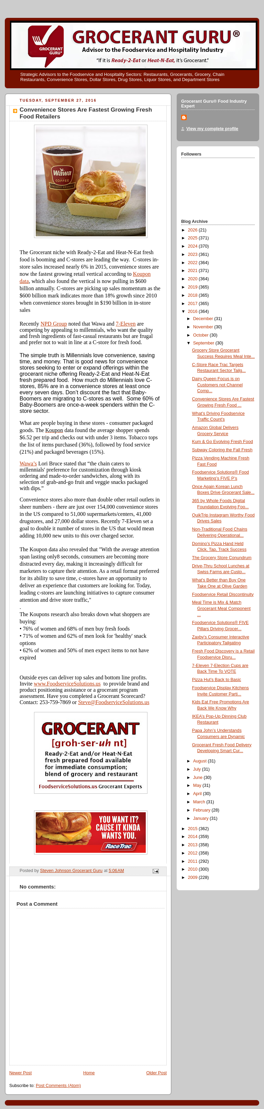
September (204, 343)
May (197, 785)
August (200, 761)
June (198, 777)
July (197, 769)
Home (89, 1073)
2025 (193, 238)
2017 (193, 303)
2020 (193, 278)
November (203, 327)
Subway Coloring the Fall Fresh (222, 450)
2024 (193, 246)
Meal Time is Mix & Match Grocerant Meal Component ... (221, 608)
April (198, 793)
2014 (193, 836)
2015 (193, 828)
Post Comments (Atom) (58, 1085)
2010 (193, 869)
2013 (193, 844)
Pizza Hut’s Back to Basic (216, 679)
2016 (193, 311)
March (200, 802)
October (201, 335)
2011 (193, 861)
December (203, 318)
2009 (193, 877)
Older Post (156, 1073)
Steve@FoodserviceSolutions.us (113, 702)
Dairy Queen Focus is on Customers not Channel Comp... (217, 384)
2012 (193, 853)
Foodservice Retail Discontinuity (223, 594)
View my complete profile (212, 128)
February (202, 810)
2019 (193, 287)
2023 (193, 254)
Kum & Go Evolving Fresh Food (222, 441)
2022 (193, 262)
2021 (193, 270)
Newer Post (20, 1073)
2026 (193, 230)
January (201, 818)
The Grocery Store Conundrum (222, 557)
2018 (193, 295)
